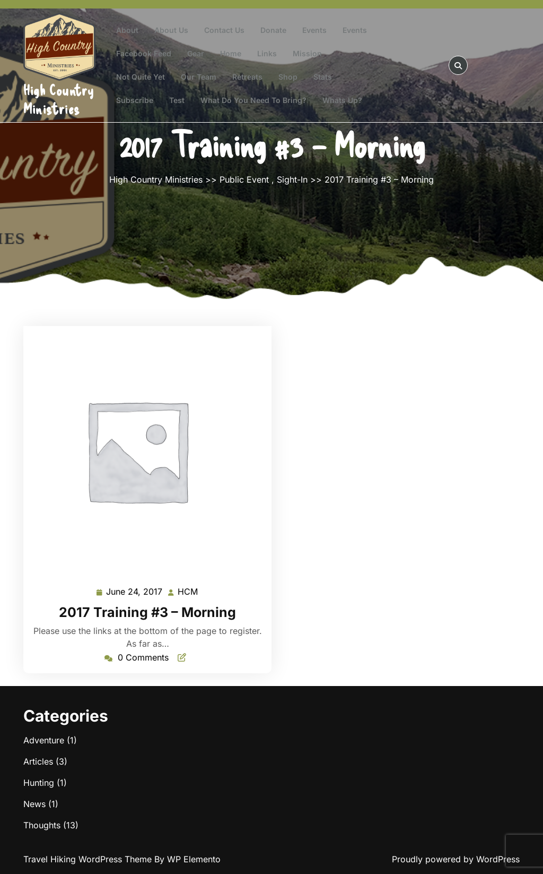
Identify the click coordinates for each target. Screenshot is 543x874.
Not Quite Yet (140, 76)
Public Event (244, 179)
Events (314, 30)
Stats (322, 76)
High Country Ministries (58, 99)
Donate (273, 30)
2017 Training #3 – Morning (147, 612)
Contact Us (224, 30)
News (34, 804)
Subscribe (134, 100)
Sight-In (292, 179)
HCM (188, 591)
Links (267, 53)
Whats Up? (342, 100)
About (127, 30)
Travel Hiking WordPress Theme (88, 859)
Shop (287, 76)
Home (230, 53)
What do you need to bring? (253, 100)
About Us (171, 30)
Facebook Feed (143, 53)
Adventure (43, 740)
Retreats (247, 76)
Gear (195, 53)
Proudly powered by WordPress (456, 859)
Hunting (38, 782)
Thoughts (41, 825)
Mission (307, 53)
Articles (38, 761)
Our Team (198, 76)
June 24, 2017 (134, 592)
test (177, 100)
